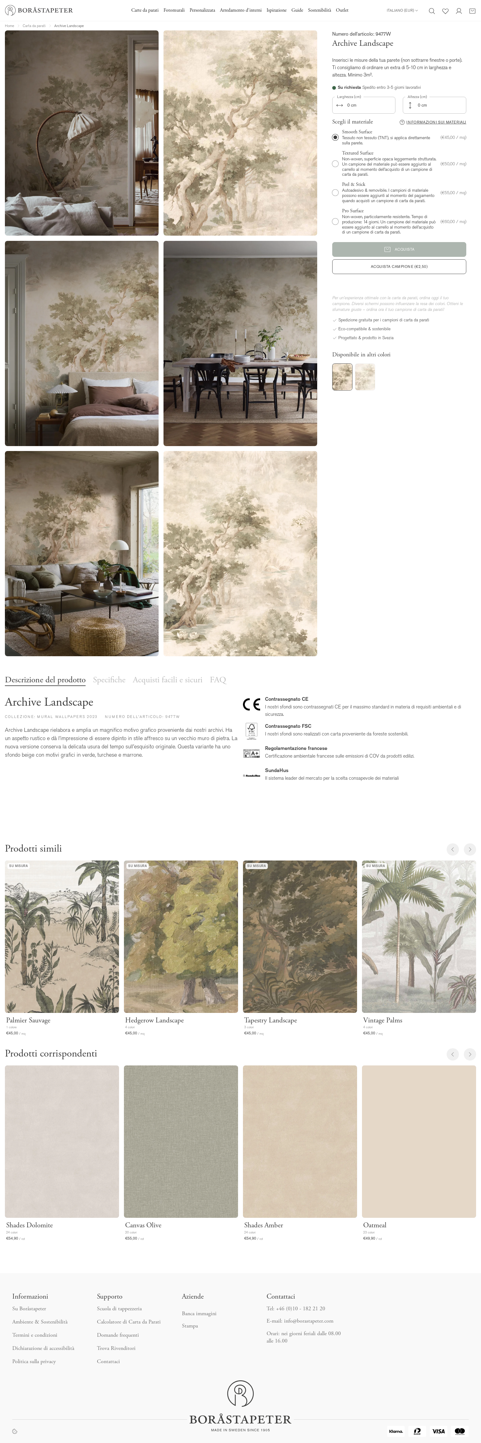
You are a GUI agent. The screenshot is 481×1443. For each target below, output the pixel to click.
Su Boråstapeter (29, 1309)
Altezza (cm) (417, 96)
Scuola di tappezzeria (119, 1309)
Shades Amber (263, 1225)
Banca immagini (199, 1314)
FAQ (218, 680)
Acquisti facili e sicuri (167, 680)
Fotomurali (174, 10)
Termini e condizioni (34, 1335)
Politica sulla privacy (34, 1362)
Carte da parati (145, 10)
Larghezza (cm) (349, 96)
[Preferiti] (445, 10)
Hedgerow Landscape (154, 1020)
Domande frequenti (118, 1335)
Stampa (190, 1326)
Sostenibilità (319, 10)
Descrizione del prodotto (45, 680)
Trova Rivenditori (116, 1348)
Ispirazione (277, 10)
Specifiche (109, 680)
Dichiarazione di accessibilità (43, 1348)
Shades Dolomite (29, 1225)
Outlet (342, 10)
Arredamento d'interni (241, 10)
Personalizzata (202, 10)
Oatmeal (375, 1225)
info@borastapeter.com (308, 1321)
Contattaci (108, 1362)
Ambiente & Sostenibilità (39, 1322)
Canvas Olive (143, 1225)
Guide (297, 10)
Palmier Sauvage (28, 1020)
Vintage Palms (382, 1020)
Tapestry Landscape (270, 1020)
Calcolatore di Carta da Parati (129, 1322)
